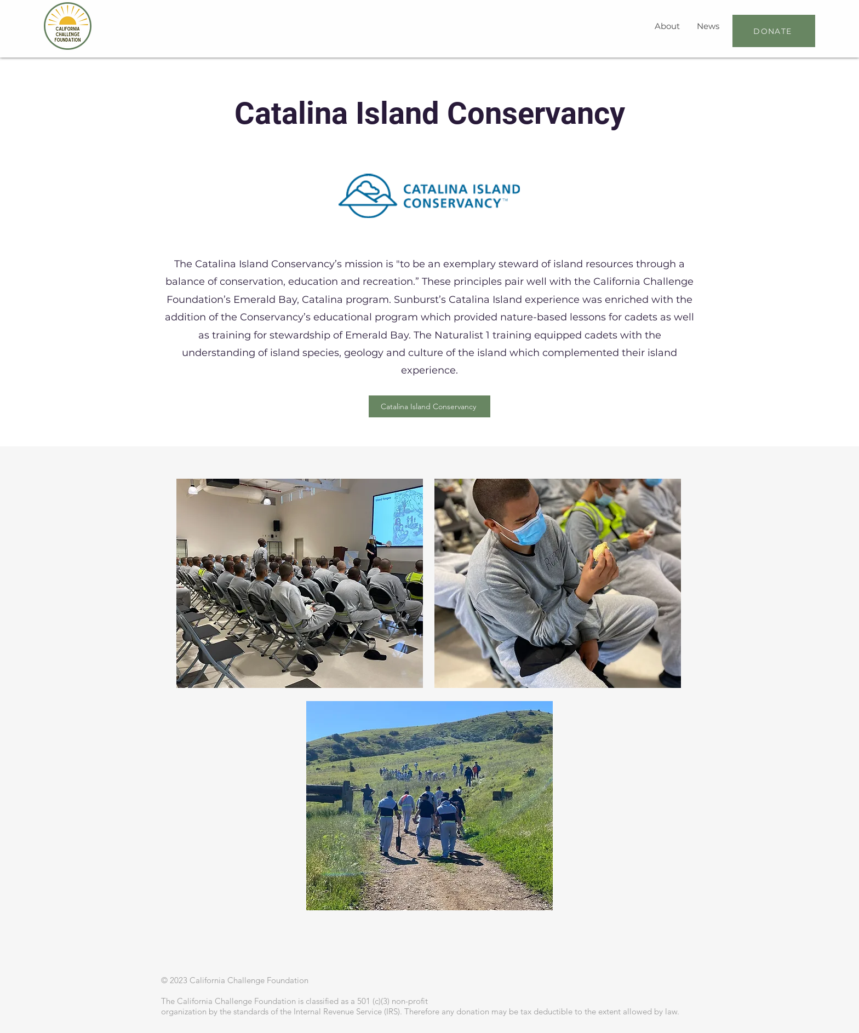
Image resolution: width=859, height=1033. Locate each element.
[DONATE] (773, 31)
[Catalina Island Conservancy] (429, 406)
